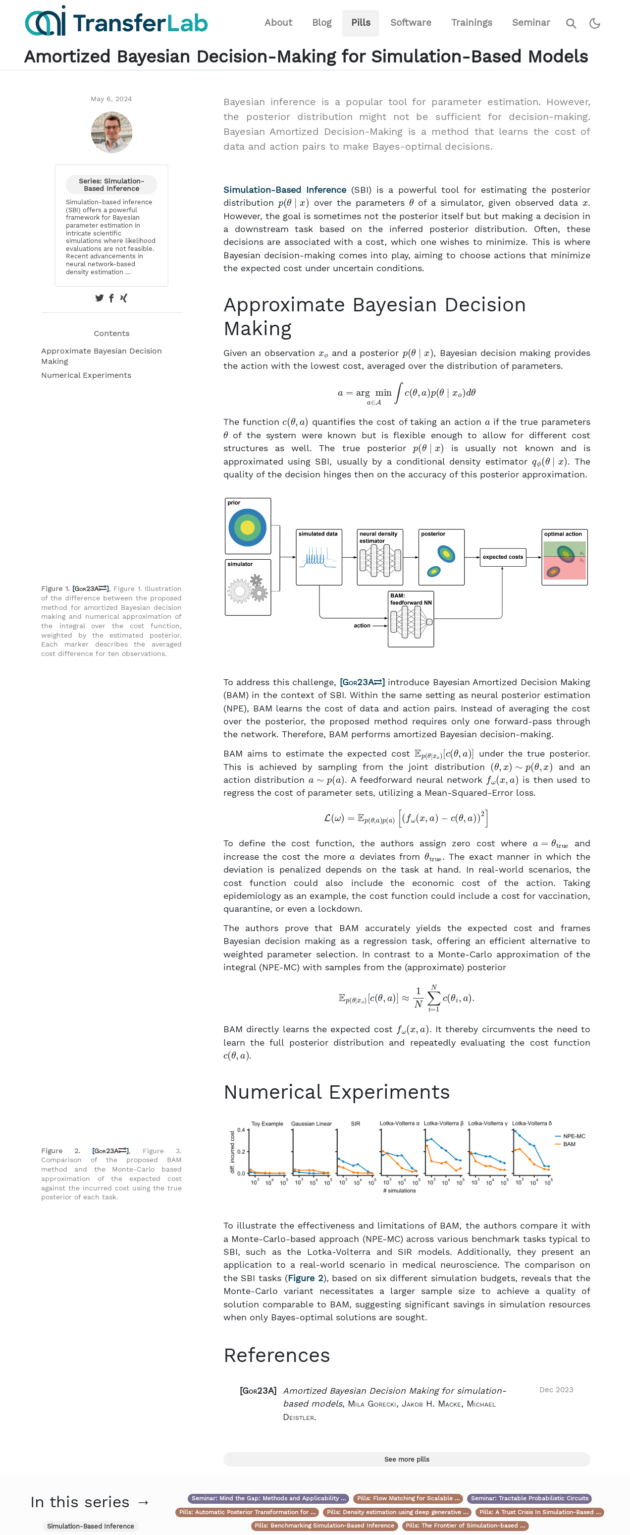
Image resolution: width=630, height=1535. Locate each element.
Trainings (471, 22)
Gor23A (90, 588)
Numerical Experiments (86, 375)
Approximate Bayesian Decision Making (101, 356)
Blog (321, 22)
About (278, 22)
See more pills (406, 1459)
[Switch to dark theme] (595, 23)
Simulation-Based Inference (284, 190)
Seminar (531, 22)
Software (410, 22)
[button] (406, 1403)
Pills (360, 22)
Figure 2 (305, 1278)
